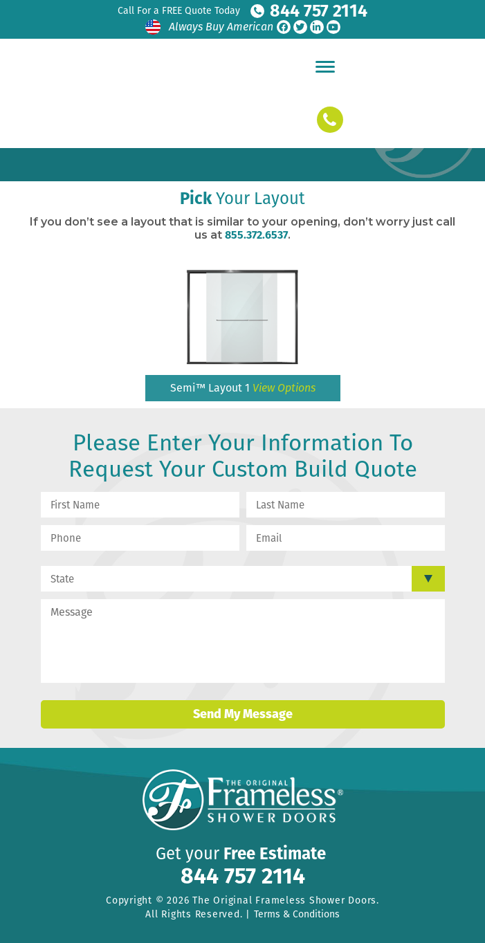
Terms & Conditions (297, 914)
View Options (284, 387)
